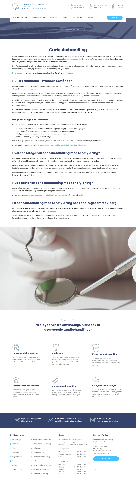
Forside (56, 29)
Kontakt (90, 18)
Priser (66, 18)
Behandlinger (18, 18)
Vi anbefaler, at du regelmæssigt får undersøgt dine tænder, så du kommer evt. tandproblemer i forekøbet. (27, 360)
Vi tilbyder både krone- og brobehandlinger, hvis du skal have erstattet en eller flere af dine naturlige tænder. (107, 362)
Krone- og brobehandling (42, 444)
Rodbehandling (38, 461)
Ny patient (54, 18)
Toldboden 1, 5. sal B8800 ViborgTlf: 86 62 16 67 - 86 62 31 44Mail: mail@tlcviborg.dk (103, 449)
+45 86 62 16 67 (79, 5)
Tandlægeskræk (39, 452)
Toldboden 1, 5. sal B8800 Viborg (100, 6)
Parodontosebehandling (41, 457)
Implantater (37, 18)
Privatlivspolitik (17, 469)
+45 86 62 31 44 (79, 7)
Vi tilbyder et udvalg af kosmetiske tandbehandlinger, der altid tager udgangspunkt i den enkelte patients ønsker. (26, 394)
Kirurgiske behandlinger (41, 469)
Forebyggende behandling (42, 440)
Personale (15, 452)
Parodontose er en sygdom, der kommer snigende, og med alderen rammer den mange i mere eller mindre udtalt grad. (68, 393)
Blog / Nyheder (17, 457)
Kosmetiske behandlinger (42, 465)
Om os (76, 18)
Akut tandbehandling (40, 474)
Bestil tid (114, 18)
